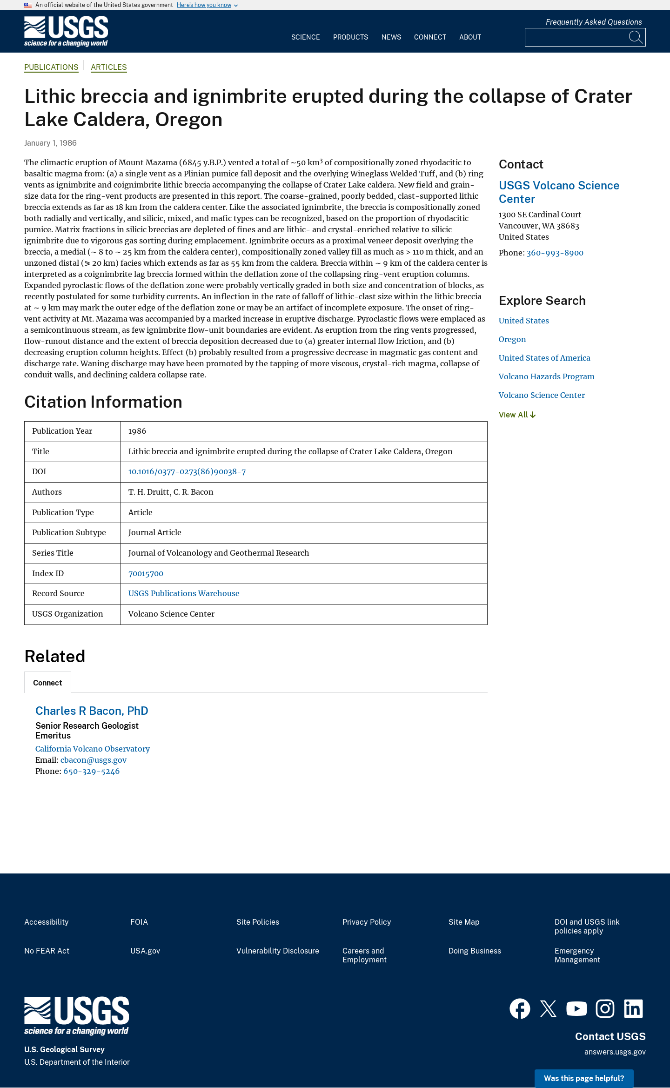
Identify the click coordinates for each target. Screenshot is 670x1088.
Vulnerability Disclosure (277, 951)
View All (517, 414)
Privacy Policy (366, 922)
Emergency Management (577, 955)
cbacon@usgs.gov (93, 760)
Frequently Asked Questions (594, 22)
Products (350, 37)
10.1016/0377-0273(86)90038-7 (187, 471)
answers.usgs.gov (615, 1052)
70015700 (145, 573)
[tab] (47, 682)
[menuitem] (306, 31)
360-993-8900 (555, 252)
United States (524, 320)
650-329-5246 (91, 771)
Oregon (512, 339)
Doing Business (475, 951)
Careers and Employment (364, 955)
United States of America (544, 358)
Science (305, 37)
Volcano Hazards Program (547, 376)
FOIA (139, 922)
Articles (109, 67)
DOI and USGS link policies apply (587, 926)
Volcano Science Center (542, 395)
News (391, 37)
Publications (51, 67)
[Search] (636, 37)
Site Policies (257, 922)
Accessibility (46, 922)
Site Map (464, 922)
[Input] (585, 37)
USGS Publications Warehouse (184, 593)
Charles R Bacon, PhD (91, 710)
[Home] (66, 44)
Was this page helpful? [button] (584, 1078)
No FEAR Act (46, 951)
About (470, 37)
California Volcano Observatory (92, 748)
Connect (430, 37)
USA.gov (145, 951)
